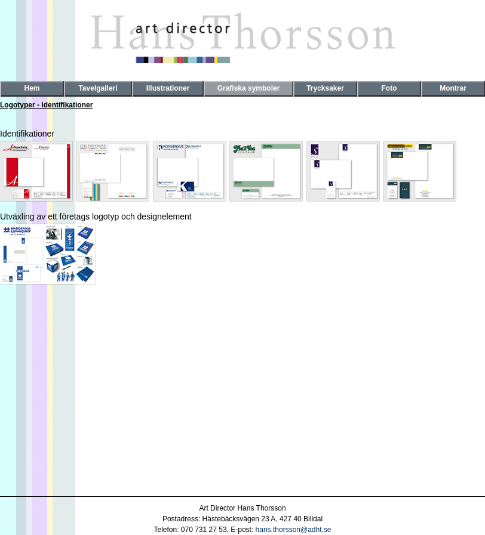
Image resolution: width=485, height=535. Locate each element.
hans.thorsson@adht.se (293, 529)
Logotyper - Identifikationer (46, 105)
